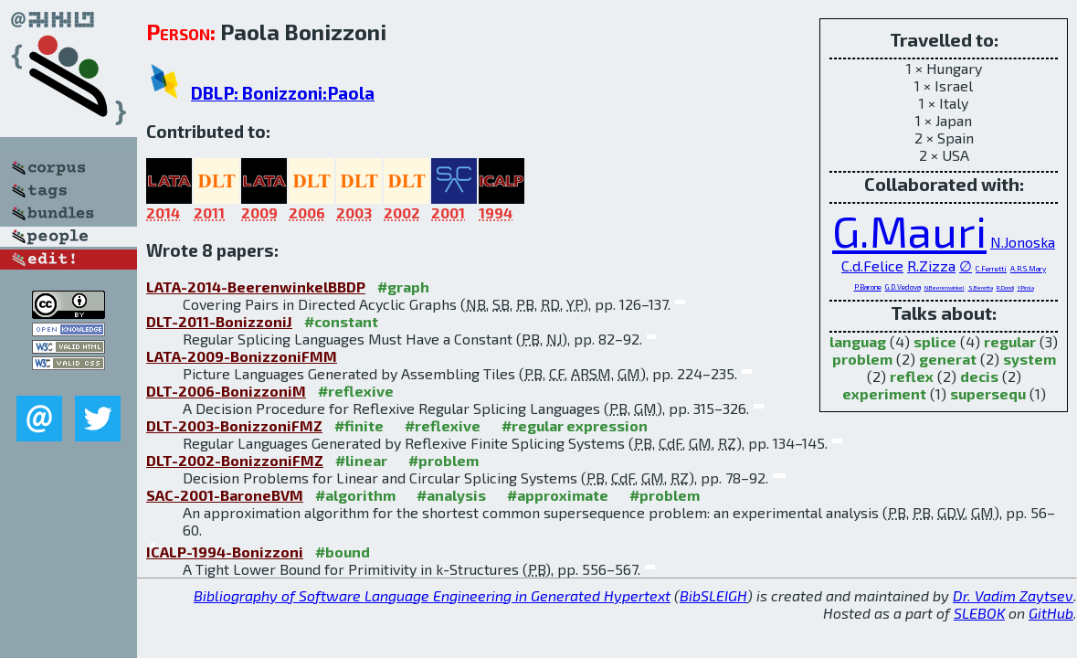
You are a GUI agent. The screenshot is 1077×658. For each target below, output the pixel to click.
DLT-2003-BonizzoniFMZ (234, 425)
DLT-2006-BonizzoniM (226, 390)
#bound (342, 551)
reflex (912, 376)
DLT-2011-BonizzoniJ (219, 321)
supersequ (988, 393)
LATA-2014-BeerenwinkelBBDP (255, 286)
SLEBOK (979, 612)
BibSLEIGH (713, 595)
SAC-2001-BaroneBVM (224, 495)
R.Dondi (1005, 287)
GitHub (1051, 612)
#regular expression (575, 425)
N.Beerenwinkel (944, 287)
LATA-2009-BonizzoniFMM (241, 356)
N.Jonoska (1022, 241)
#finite (359, 425)
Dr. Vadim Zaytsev (1013, 595)
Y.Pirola (1026, 287)
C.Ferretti (991, 268)
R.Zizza (931, 265)
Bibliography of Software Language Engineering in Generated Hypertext (432, 595)
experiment (884, 393)
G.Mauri (909, 230)
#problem (443, 460)
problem (862, 358)
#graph (403, 286)
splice (934, 341)
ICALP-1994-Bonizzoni (224, 551)
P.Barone (868, 287)
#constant (341, 321)
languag (857, 341)
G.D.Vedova (903, 287)
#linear (361, 460)
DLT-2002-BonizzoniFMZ (234, 460)
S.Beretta (980, 287)
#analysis (451, 495)
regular (1010, 341)
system (1029, 358)
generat (948, 358)
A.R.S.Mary (1028, 268)
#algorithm (355, 495)
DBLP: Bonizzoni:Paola (283, 92)
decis (979, 376)
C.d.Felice (872, 265)
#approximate (557, 495)
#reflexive (356, 390)
